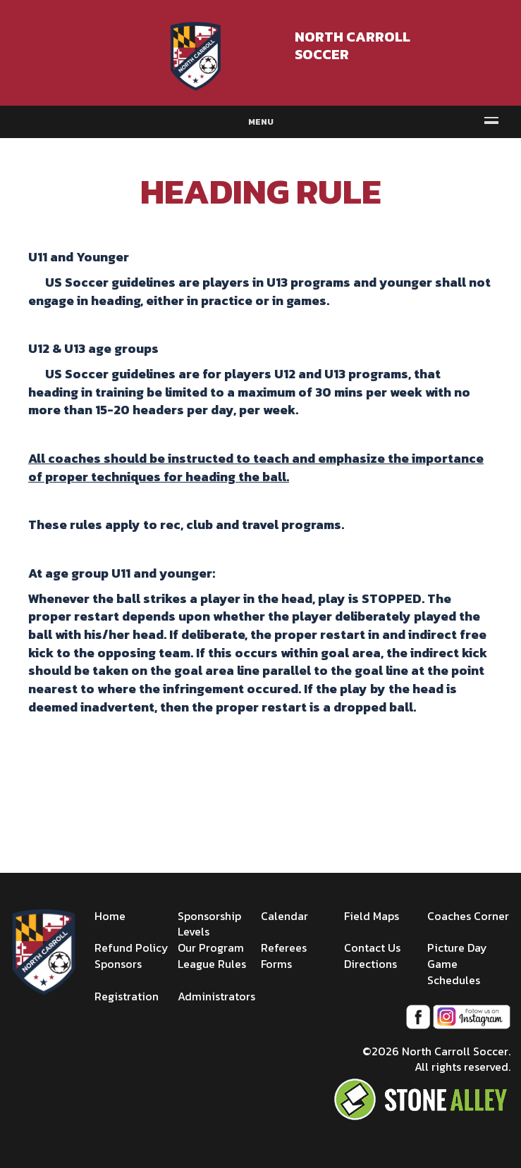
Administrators (216, 996)
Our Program (211, 947)
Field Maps (371, 915)
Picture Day (457, 947)
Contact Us (372, 947)
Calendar (284, 915)
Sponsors (118, 963)
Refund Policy (131, 947)
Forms (276, 963)
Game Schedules (453, 971)
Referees (284, 947)
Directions (370, 963)
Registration (126, 996)
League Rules (212, 963)
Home (109, 915)
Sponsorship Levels (209, 923)
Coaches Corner (468, 915)
